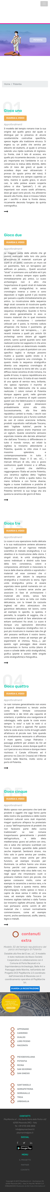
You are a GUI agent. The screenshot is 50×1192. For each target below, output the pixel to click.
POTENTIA (22, 1061)
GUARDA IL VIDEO (15, 118)
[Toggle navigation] (44, 3)
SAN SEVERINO (24, 1069)
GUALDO (21, 1037)
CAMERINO (22, 1033)
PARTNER (25, 1164)
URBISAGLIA (23, 1101)
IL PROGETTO (25, 1160)
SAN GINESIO (23, 1073)
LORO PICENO (23, 1041)
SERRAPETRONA (25, 1089)
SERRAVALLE (23, 1093)
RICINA (20, 1065)
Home (7, 84)
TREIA (20, 1097)
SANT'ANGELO (24, 1085)
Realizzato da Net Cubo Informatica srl (31, 1186)
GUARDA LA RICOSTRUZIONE (25, 988)
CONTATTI (25, 1169)
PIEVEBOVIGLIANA (26, 1057)
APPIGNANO (23, 1029)
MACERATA (22, 1045)
